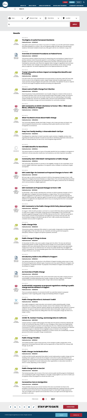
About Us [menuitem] (23, 5)
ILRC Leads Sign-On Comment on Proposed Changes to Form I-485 (47, 173)
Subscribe (71, 407)
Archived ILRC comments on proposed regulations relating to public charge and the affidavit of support (48, 286)
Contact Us (76, 415)
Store (65, 2)
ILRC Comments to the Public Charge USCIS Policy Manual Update (47, 206)
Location (70, 18)
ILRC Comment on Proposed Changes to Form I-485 (41, 188)
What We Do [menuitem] (32, 5)
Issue (16, 18)
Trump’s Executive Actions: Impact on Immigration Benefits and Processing (46, 73)
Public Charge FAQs (29, 225)
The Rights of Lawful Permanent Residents (38, 40)
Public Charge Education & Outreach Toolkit (39, 300)
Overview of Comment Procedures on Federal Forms (42, 54)
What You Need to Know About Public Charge (39, 118)
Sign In (78, 2)
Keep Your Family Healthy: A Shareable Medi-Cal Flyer (42, 131)
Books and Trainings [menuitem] (60, 5)
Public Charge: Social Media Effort (35, 352)
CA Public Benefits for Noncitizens (35, 147)
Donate (72, 2)
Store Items (52, 18)
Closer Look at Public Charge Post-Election (38, 89)
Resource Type (34, 18)
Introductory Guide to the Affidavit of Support (39, 257)
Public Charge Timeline (31, 338)
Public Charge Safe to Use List (33, 368)
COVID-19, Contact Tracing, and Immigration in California (44, 318)
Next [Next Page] (53, 399)
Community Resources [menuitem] (76, 5)
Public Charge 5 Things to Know (34, 238)
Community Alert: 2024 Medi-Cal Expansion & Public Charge (45, 159)
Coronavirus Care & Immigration (34, 382)
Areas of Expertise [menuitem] (45, 5)
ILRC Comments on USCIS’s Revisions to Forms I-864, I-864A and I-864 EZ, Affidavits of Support (47, 107)
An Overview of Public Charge (33, 272)
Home (15, 9)
